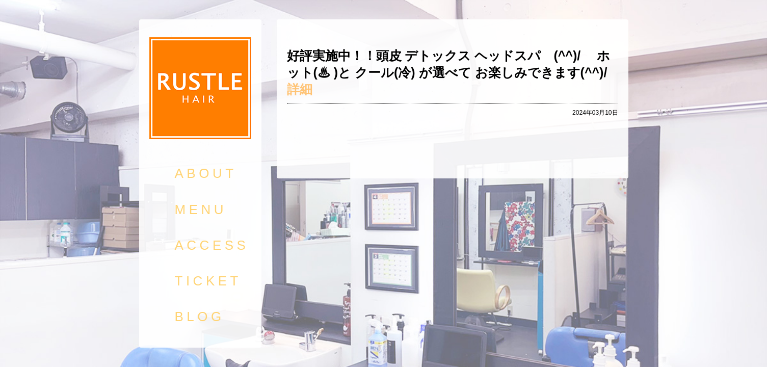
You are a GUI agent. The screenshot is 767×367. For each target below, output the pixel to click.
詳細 (299, 89)
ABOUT (206, 173)
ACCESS (212, 245)
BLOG (200, 316)
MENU (201, 209)
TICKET (208, 281)
